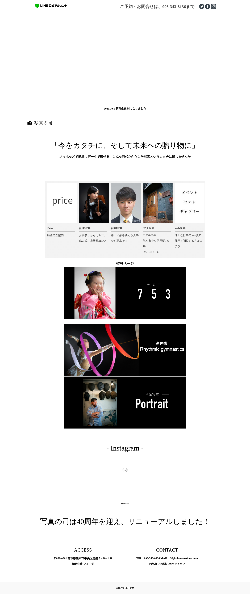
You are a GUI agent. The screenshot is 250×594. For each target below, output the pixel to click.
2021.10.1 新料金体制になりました (125, 108)
